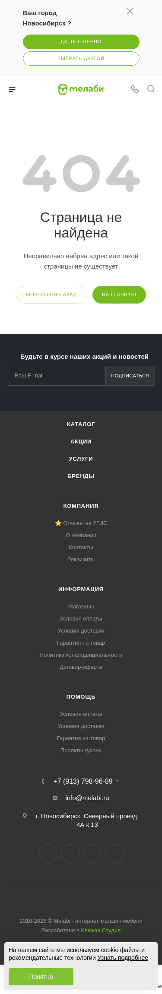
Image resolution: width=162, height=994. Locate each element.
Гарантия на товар (81, 642)
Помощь (81, 696)
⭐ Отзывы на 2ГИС (81, 523)
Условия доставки (81, 630)
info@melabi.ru (87, 797)
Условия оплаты (81, 618)
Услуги (81, 459)
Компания (80, 506)
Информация (81, 589)
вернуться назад (50, 294)
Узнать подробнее (123, 957)
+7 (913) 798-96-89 (82, 781)
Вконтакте (48, 853)
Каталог (81, 424)
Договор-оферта (81, 667)
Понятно (41, 976)
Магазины (81, 606)
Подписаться (130, 375)
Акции (81, 441)
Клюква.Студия (101, 930)
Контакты (81, 547)
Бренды (81, 476)
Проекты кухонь (81, 750)
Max (114, 853)
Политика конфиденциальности (81, 655)
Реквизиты (81, 559)
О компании (81, 535)
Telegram (70, 853)
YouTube (92, 853)
